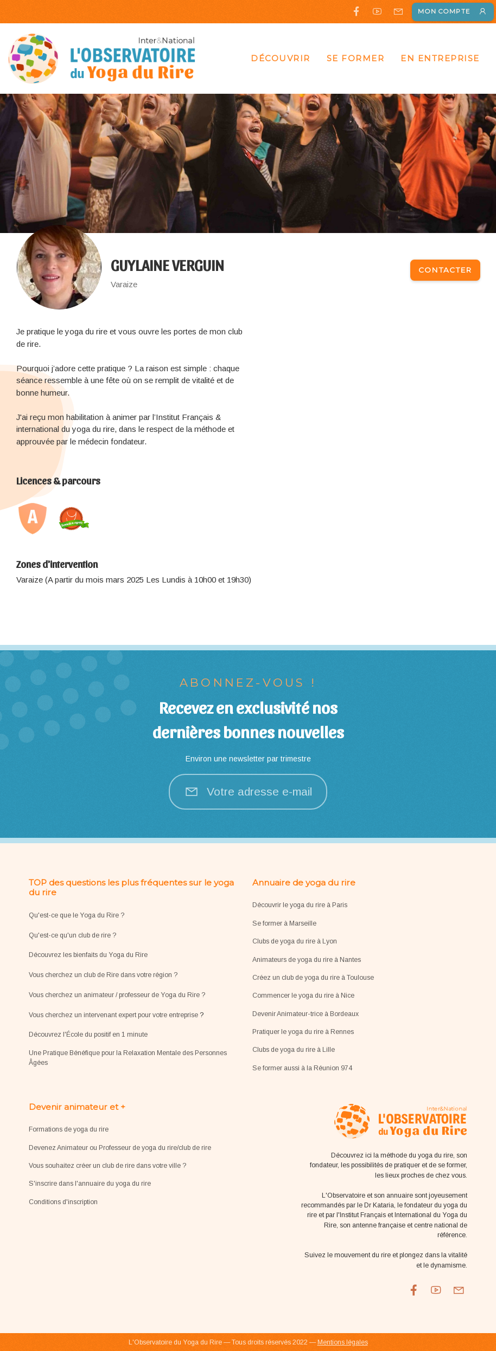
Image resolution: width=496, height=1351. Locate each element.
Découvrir (280, 58)
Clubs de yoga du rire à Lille (293, 1049)
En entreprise (440, 58)
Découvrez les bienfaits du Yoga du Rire (88, 955)
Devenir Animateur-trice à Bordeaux (305, 1014)
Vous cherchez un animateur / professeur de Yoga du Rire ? (117, 995)
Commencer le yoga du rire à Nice (303, 995)
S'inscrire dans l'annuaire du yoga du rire (90, 1183)
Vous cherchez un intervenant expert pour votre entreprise (114, 1015)
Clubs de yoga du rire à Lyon (294, 941)
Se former (356, 58)
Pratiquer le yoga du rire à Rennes (303, 1032)
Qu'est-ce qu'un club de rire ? (72, 935)
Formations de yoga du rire (69, 1129)
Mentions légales (342, 1342)
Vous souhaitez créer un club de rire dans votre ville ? (107, 1165)
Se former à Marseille (284, 923)
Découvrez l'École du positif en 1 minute (88, 1034)
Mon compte (453, 12)
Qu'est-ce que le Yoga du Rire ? (76, 915)
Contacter (445, 270)
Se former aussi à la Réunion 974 (302, 1068)
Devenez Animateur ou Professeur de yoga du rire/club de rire (120, 1148)
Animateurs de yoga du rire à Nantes (306, 960)
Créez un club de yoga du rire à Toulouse (313, 977)
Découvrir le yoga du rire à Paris (299, 905)
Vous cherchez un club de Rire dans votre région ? (103, 975)
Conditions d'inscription (63, 1202)
